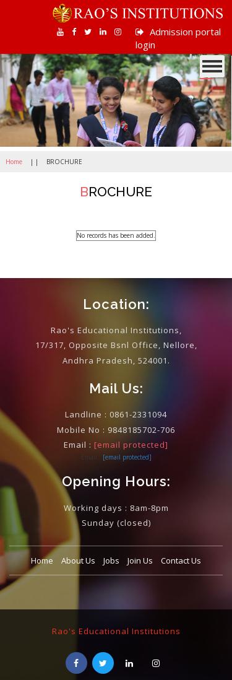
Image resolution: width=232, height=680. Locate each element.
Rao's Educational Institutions (116, 631)
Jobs (111, 560)
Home (14, 161)
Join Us (140, 560)
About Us (78, 560)
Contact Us (181, 560)
